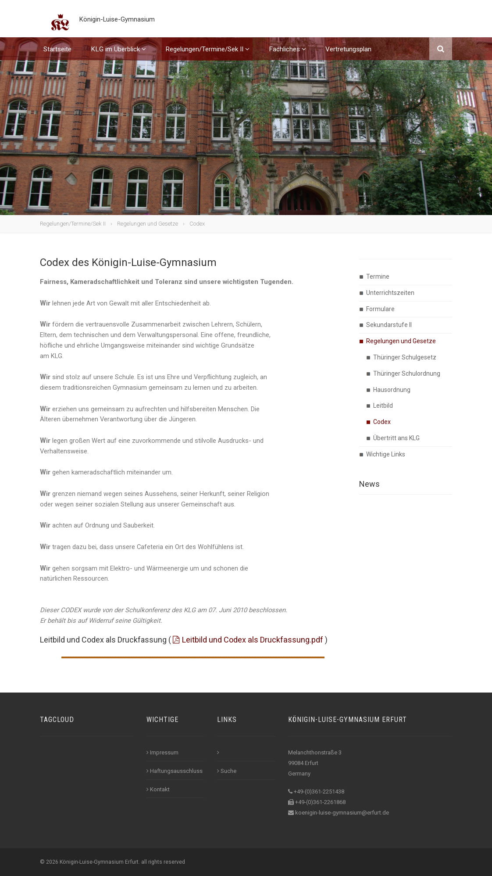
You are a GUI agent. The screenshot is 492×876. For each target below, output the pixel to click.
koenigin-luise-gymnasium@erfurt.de (342, 812)
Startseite (57, 56)
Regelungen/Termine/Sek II (207, 56)
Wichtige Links (385, 454)
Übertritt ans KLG (396, 438)
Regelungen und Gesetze (147, 223)
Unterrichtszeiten (390, 292)
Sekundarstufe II (389, 324)
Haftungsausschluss (174, 771)
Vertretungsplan (348, 56)
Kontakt (158, 789)
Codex (197, 223)
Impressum (162, 752)
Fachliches (287, 56)
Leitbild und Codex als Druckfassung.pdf (252, 639)
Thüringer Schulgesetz (404, 357)
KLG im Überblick (118, 56)
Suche (226, 771)
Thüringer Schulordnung (406, 373)
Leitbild (383, 405)
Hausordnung (391, 389)
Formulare (380, 308)
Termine (377, 276)
